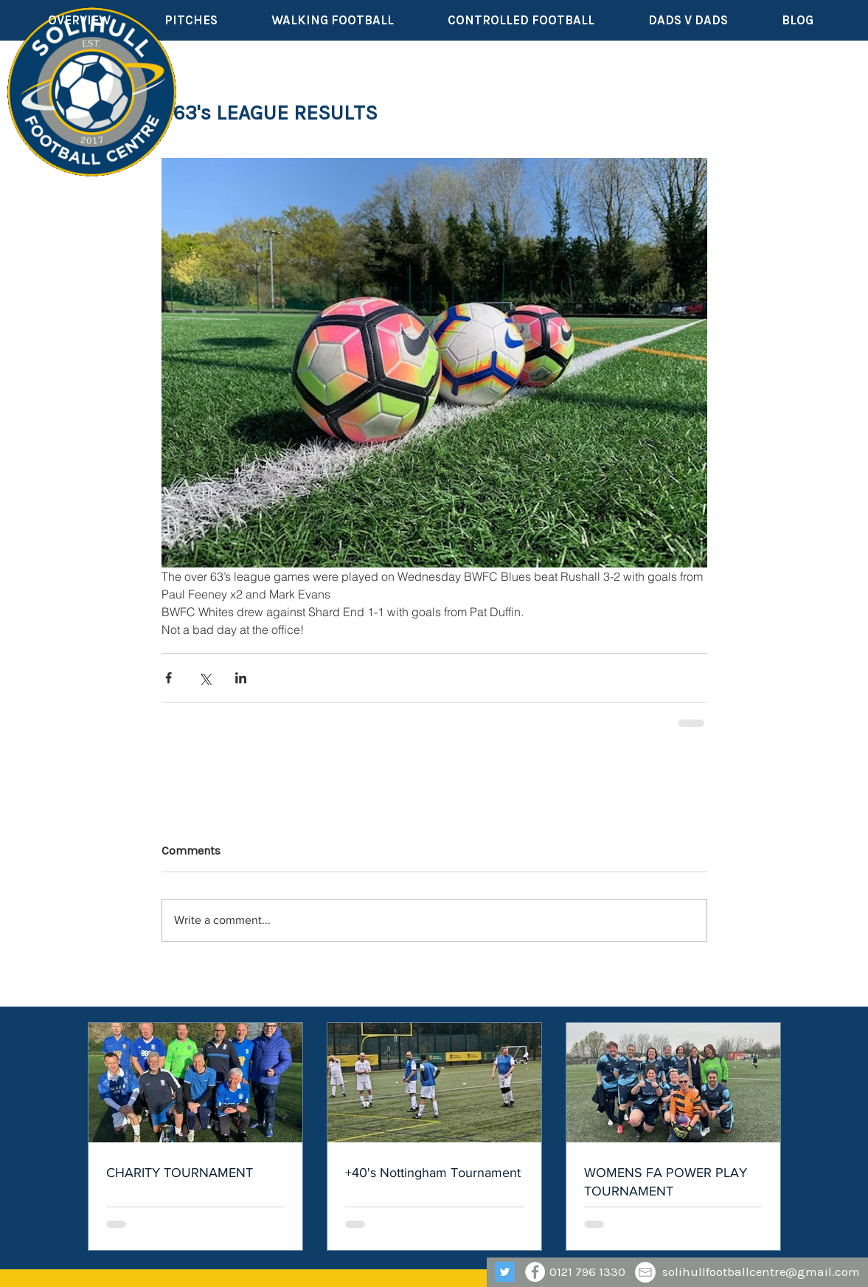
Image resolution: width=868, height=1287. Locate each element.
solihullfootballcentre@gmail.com (761, 1271)
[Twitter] (505, 1272)
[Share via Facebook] (169, 678)
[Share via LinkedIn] (241, 678)
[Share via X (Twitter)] (205, 678)
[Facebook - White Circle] (535, 1272)
